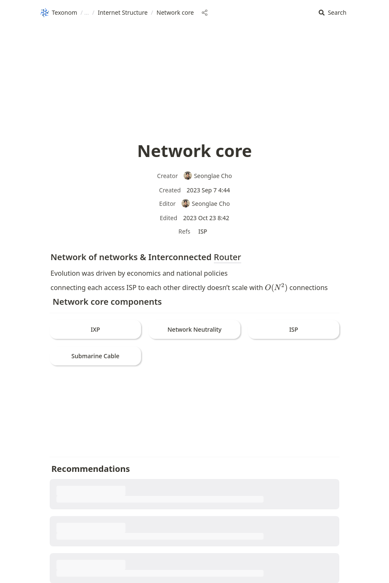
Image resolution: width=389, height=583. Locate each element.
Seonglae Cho (208, 176)
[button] (333, 12)
